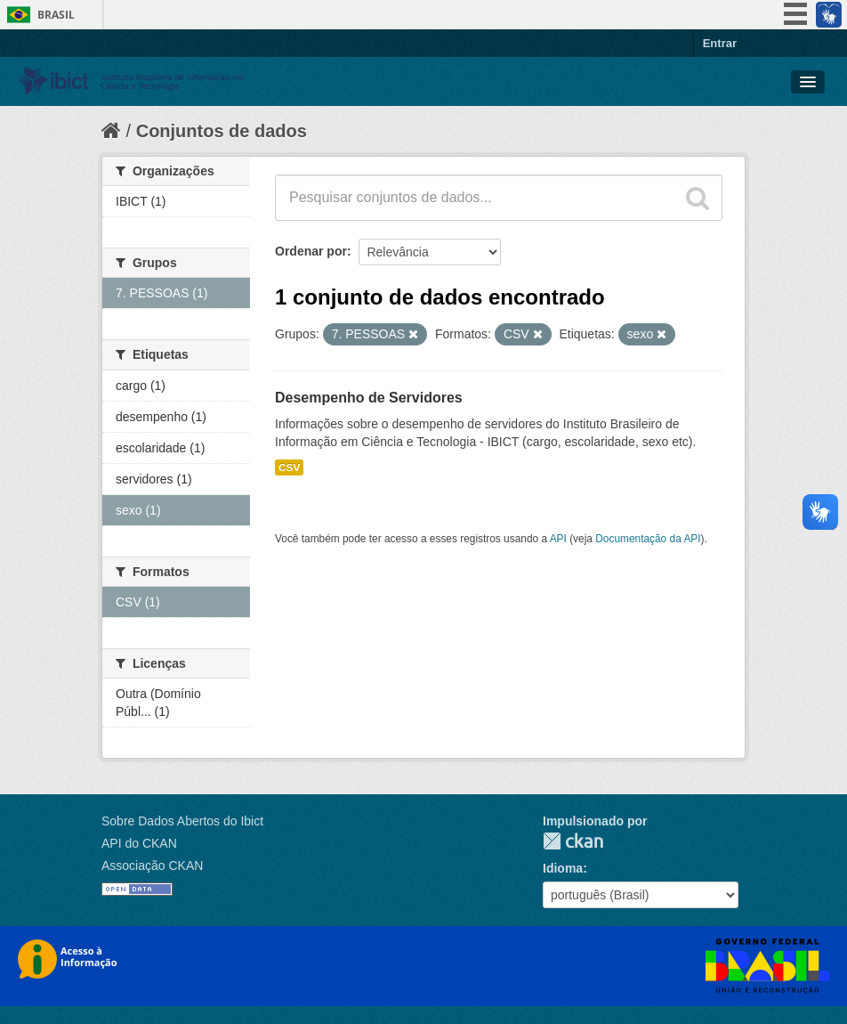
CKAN (573, 841)
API (558, 538)
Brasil (56, 14)
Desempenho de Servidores (369, 397)
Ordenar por (311, 251)
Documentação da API (647, 538)
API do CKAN (139, 843)
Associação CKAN (152, 865)
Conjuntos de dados (221, 131)
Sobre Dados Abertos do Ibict (182, 821)
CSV (289, 467)
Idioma (563, 868)
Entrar (720, 43)
